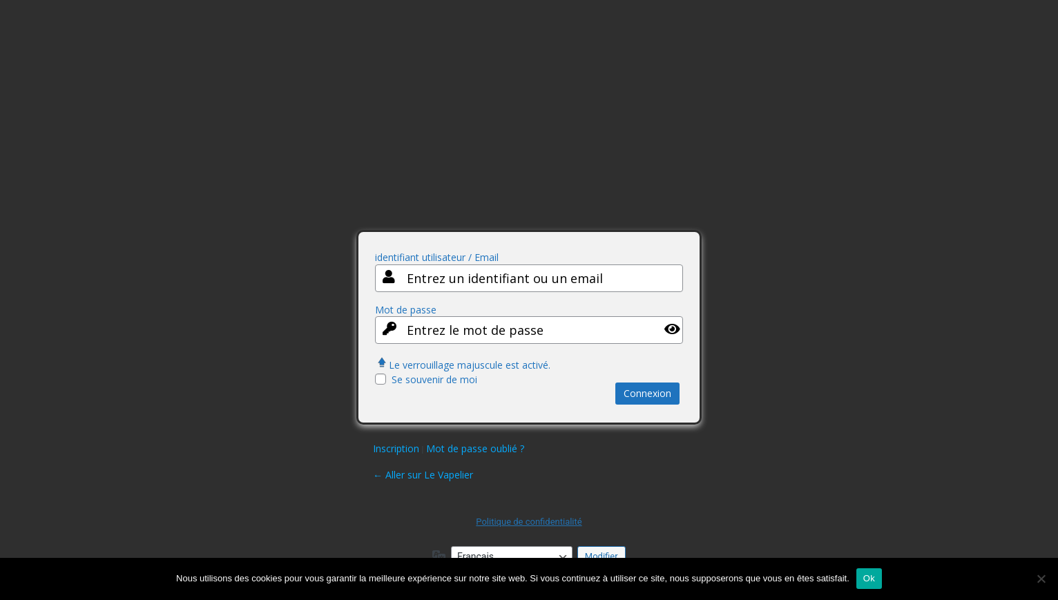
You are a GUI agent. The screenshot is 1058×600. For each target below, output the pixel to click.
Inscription (396, 448)
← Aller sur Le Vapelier (423, 474)
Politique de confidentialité (528, 521)
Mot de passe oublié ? (475, 448)
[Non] (1041, 579)
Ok (869, 578)
